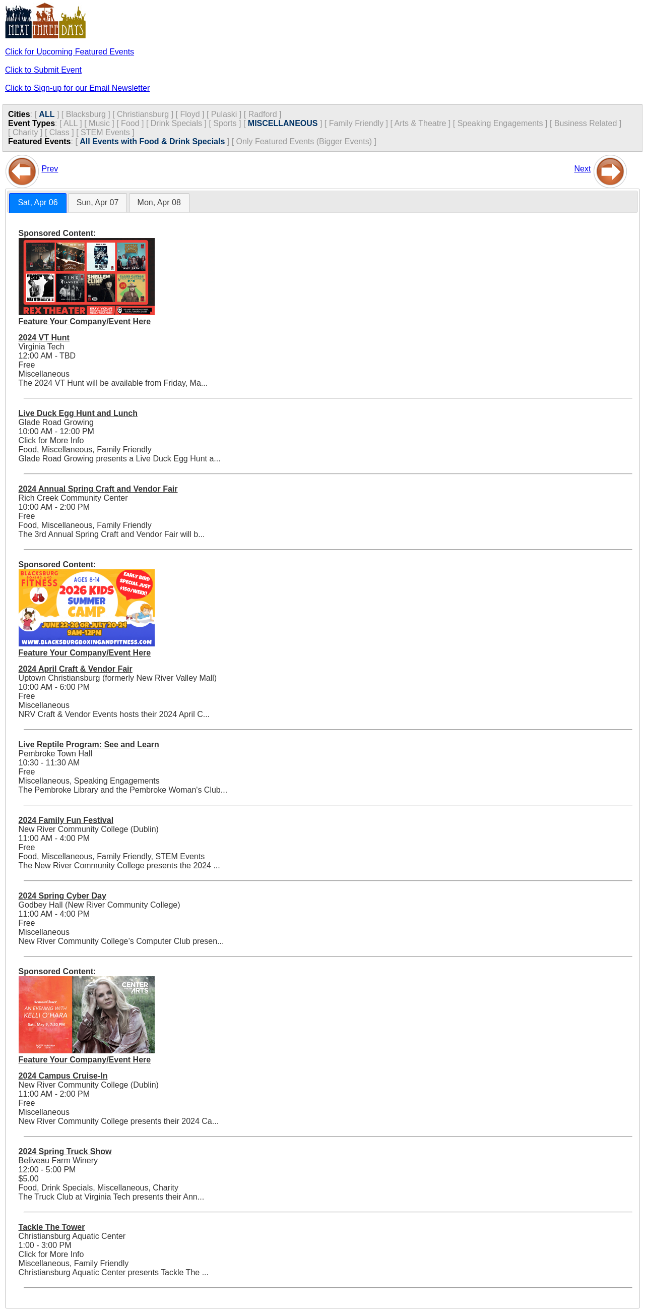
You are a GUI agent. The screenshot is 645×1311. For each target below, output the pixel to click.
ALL (46, 114)
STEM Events (105, 132)
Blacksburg (86, 114)
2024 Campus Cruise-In (63, 1075)
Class (59, 132)
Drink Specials (176, 123)
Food (130, 123)
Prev (49, 168)
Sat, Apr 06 (37, 202)
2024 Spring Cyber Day (62, 895)
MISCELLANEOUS (283, 123)
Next (582, 168)
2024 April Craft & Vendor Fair (76, 669)
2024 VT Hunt (44, 337)
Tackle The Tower (52, 1227)
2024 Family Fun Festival (66, 820)
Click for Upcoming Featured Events (69, 51)
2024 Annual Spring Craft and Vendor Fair (98, 489)
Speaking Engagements (500, 123)
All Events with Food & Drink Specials (152, 141)
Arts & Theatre (420, 123)
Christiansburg (143, 114)
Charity (25, 132)
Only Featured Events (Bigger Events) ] (306, 141)
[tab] (37, 203)
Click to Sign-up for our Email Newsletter (77, 88)
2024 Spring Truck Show (65, 1151)
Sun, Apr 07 (98, 202)
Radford (262, 114)
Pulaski (224, 114)
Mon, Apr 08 (159, 202)
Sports (224, 123)
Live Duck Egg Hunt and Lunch (78, 413)
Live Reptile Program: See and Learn (89, 744)
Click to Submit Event (43, 70)
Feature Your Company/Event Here (85, 321)
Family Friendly (356, 123)
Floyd (190, 114)
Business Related (585, 123)
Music (99, 123)
